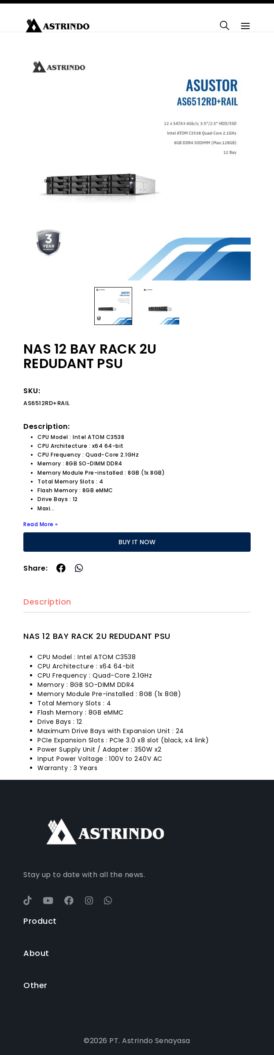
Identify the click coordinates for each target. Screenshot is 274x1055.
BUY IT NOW (137, 542)
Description (47, 602)
